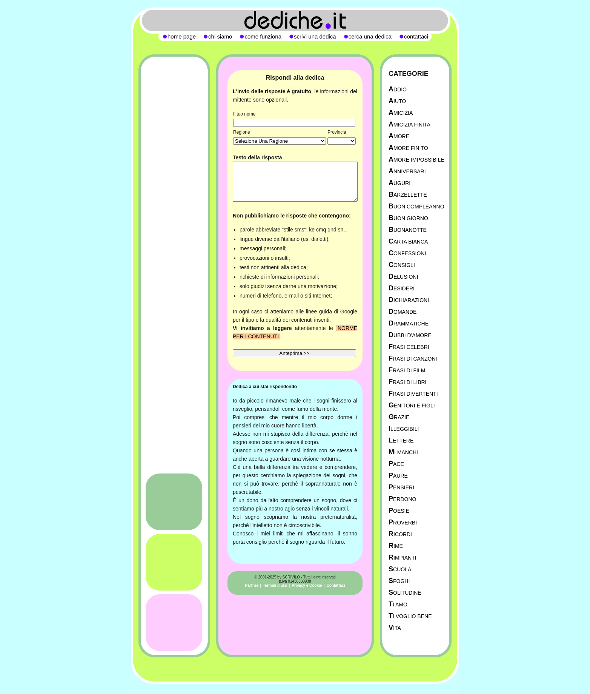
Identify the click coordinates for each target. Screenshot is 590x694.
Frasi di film (407, 370)
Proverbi (403, 522)
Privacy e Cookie (307, 585)
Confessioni (407, 253)
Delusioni (403, 276)
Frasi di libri (407, 382)
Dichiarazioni (409, 300)
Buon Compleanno (416, 206)
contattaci (416, 36)
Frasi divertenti (413, 393)
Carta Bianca (408, 241)
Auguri (399, 183)
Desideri (402, 288)
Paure (398, 475)
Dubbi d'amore (410, 335)
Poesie (399, 510)
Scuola (400, 569)
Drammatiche (409, 323)
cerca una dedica (370, 36)
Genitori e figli (412, 405)
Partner (251, 585)
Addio (398, 89)
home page (181, 36)
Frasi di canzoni (413, 358)
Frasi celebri (409, 346)
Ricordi (400, 534)
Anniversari (407, 171)
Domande (402, 311)
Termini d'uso (275, 585)
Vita (395, 627)
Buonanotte (408, 229)
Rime (396, 545)
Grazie (399, 417)
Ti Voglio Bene (410, 616)
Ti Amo (398, 604)
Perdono (402, 499)
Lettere (401, 440)
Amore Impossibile (416, 159)
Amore (399, 136)
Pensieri (401, 487)
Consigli (402, 264)
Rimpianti (402, 557)
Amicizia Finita (409, 124)
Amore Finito (408, 147)
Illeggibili (404, 428)
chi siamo (220, 36)
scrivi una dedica (315, 36)
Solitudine (405, 592)
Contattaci (336, 585)
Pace (396, 463)
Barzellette (408, 194)
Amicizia (401, 112)
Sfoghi (399, 581)
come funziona (262, 36)
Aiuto (397, 101)
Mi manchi (403, 452)
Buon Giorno (408, 218)
